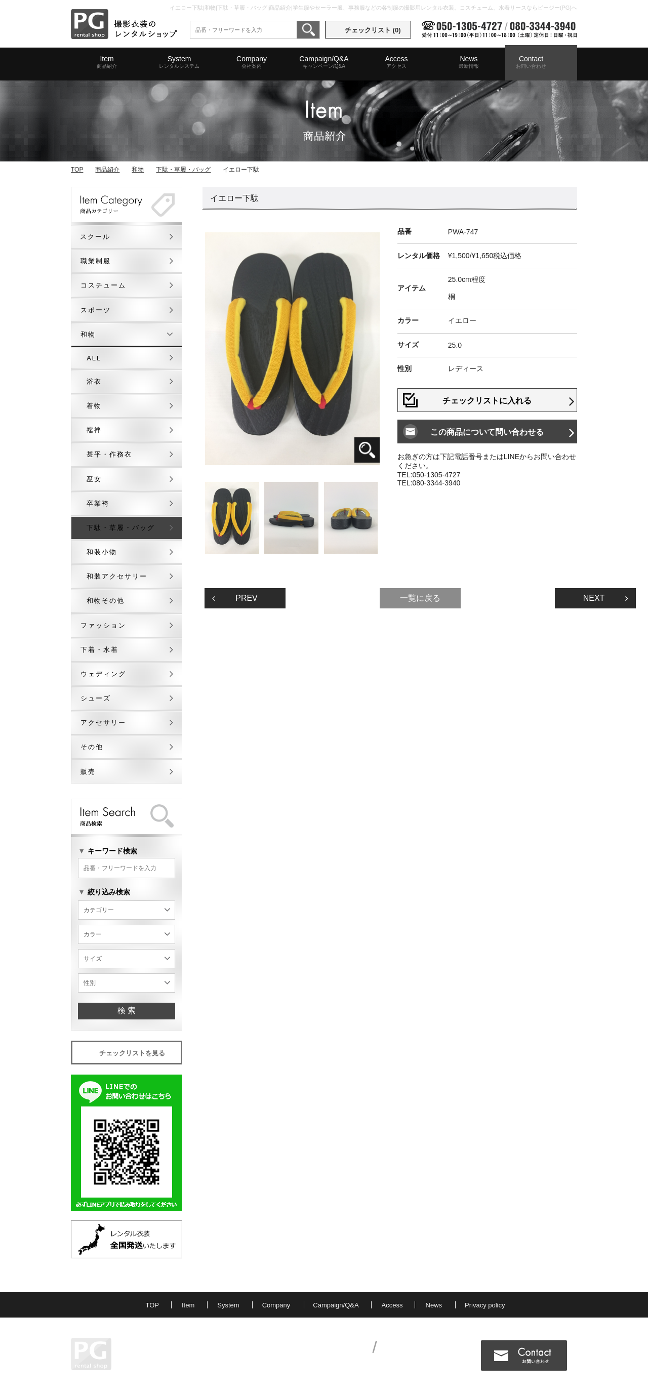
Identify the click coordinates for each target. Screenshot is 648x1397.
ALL (94, 358)
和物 (138, 169)
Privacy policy (485, 1305)
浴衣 (94, 381)
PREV (235, 598)
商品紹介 (107, 169)
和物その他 (106, 600)
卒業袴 (98, 503)
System (179, 62)
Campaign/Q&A (324, 62)
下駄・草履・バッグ (183, 169)
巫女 (94, 479)
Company (252, 62)
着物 (94, 405)
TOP (77, 169)
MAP (167, 1361)
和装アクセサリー (117, 576)
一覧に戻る (420, 598)
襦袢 (94, 430)
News (469, 62)
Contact (531, 62)
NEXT (605, 598)
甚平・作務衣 (109, 454)
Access (396, 62)
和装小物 (102, 552)
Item (107, 62)
